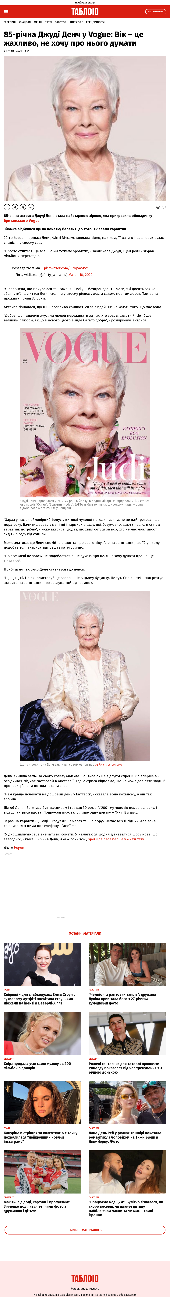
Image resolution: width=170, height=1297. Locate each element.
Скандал (25, 22)
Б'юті (48, 22)
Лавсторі (61, 22)
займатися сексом (108, 764)
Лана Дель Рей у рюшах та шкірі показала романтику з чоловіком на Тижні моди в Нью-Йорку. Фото (125, 1137)
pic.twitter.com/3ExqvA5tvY (66, 268)
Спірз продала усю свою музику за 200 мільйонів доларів (37, 1066)
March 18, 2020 (80, 275)
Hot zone (76, 22)
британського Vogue (22, 220)
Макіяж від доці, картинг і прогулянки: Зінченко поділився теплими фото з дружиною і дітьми (37, 1206)
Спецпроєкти (95, 22)
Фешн (38, 22)
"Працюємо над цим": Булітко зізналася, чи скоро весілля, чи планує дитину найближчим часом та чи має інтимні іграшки (126, 1208)
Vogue (19, 847)
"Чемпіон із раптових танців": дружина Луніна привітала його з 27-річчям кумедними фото (122, 998)
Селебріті (9, 22)
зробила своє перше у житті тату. (116, 839)
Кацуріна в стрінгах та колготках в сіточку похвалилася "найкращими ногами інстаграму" (40, 1137)
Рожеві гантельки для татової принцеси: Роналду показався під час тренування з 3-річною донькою (126, 1068)
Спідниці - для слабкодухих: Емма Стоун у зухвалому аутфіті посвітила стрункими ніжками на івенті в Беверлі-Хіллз (40, 998)
